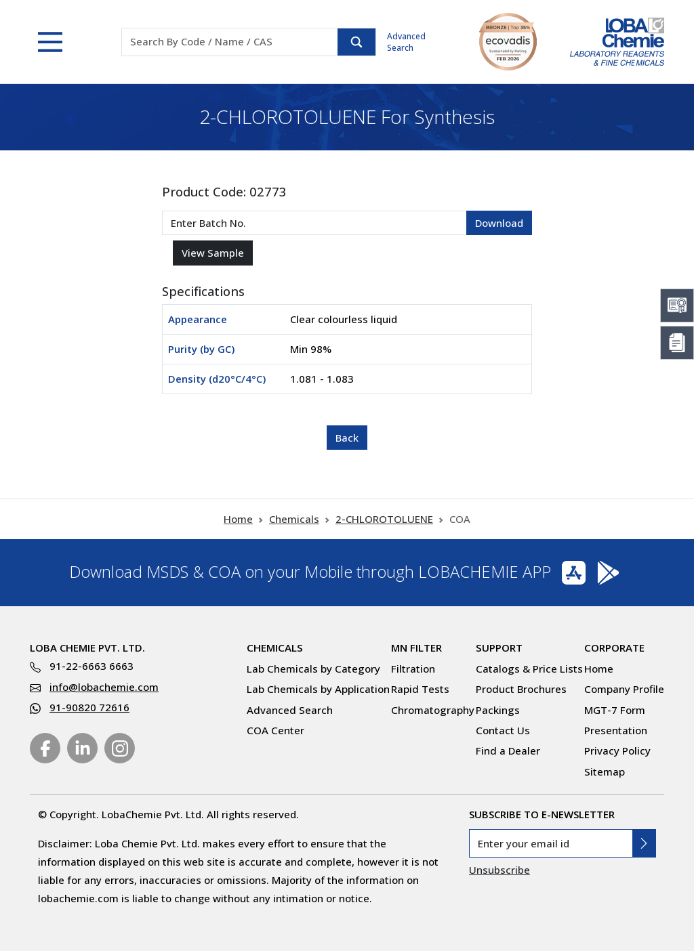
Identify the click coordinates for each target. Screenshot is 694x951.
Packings (498, 710)
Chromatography (432, 710)
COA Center (275, 730)
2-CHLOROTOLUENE (384, 519)
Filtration (413, 668)
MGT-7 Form (614, 710)
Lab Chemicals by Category (313, 668)
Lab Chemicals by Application (318, 689)
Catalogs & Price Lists (529, 668)
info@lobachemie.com (104, 687)
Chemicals (294, 519)
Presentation (615, 730)
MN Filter (416, 647)
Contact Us (503, 730)
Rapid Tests (420, 689)
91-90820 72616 (89, 707)
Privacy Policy (617, 750)
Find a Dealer (508, 750)
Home (238, 519)
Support (499, 647)
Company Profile (624, 689)
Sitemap (604, 771)
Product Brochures (521, 689)
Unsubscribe (499, 869)
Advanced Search (406, 42)
